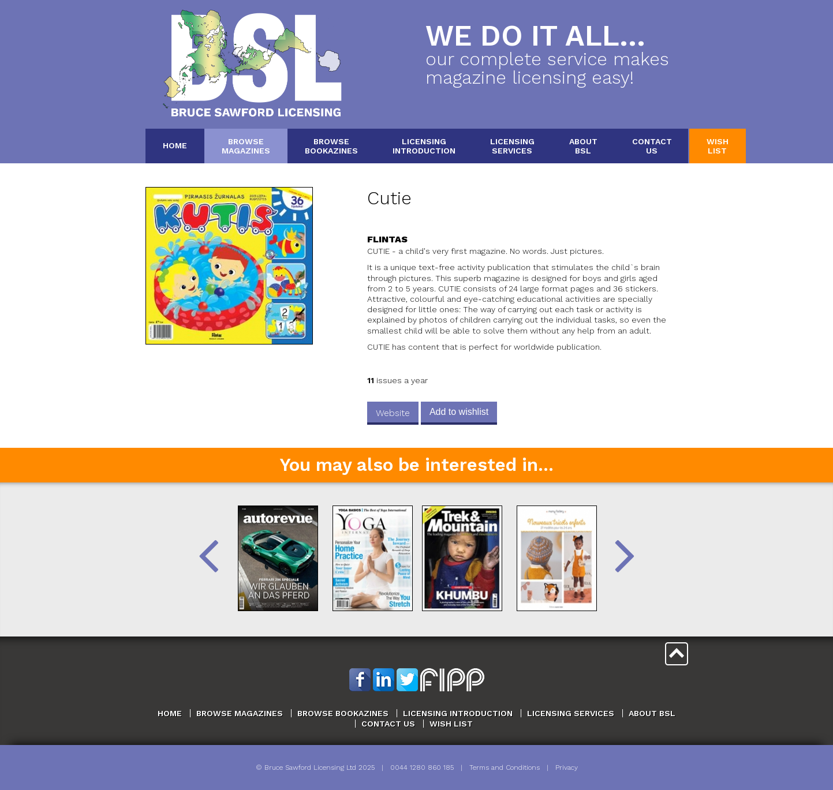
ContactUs (652, 146)
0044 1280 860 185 (422, 767)
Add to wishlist (458, 412)
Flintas (387, 239)
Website (393, 412)
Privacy (566, 767)
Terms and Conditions (504, 767)
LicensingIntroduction (424, 146)
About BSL (652, 713)
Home (175, 145)
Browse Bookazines (343, 713)
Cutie (389, 198)
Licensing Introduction (458, 713)
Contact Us (388, 723)
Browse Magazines (239, 713)
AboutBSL (583, 146)
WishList (718, 146)
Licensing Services (570, 713)
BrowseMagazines (246, 146)
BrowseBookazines (331, 146)
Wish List (451, 723)
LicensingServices (512, 146)
